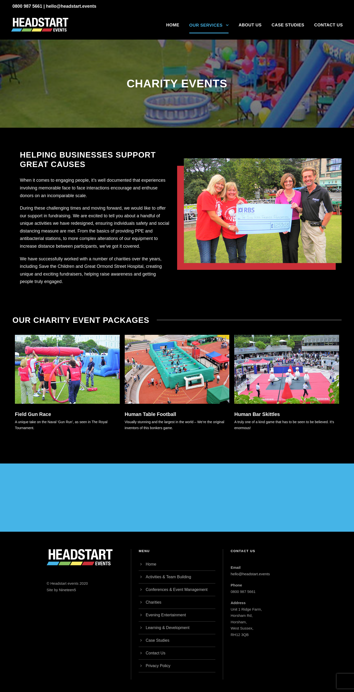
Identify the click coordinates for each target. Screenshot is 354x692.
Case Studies (288, 25)
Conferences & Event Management (176, 589)
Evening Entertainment (166, 615)
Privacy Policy (158, 666)
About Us (250, 25)
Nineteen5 (67, 590)
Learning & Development (167, 628)
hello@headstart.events (71, 6)
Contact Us (328, 25)
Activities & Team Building (168, 577)
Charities (153, 602)
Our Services (206, 25)
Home (172, 25)
